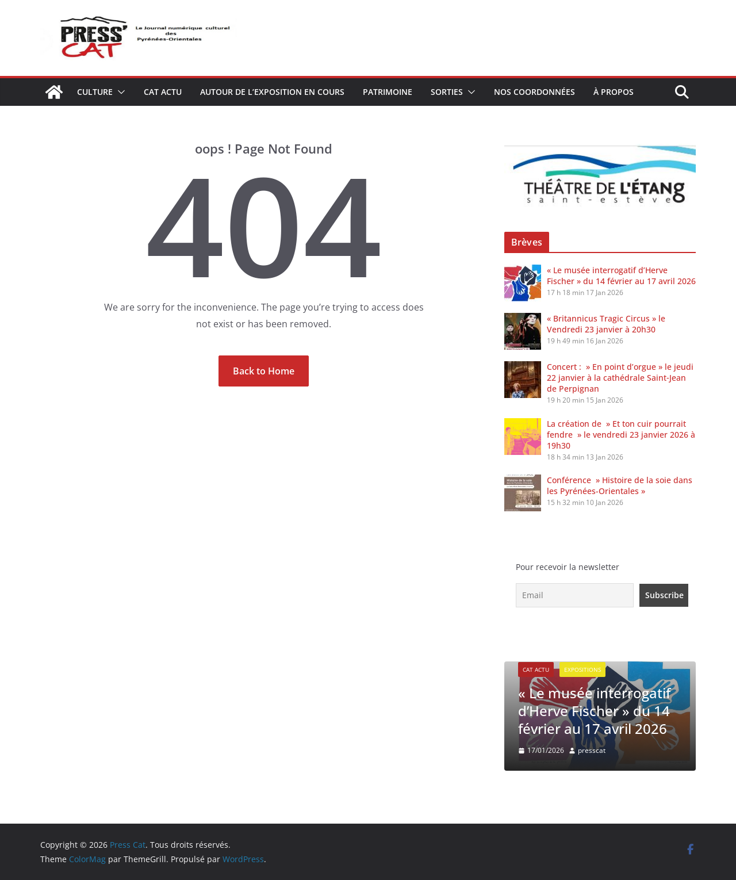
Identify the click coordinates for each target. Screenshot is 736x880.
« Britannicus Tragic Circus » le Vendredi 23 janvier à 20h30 (606, 324)
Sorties (447, 91)
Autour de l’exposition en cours (272, 91)
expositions (582, 669)
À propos (613, 91)
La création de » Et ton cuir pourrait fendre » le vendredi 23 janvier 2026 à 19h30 (621, 434)
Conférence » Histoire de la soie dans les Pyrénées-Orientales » (619, 485)
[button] (119, 92)
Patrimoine (387, 91)
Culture (95, 91)
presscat (591, 750)
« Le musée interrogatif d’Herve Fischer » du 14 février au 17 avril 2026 (621, 275)
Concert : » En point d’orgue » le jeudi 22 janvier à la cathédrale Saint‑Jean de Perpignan (620, 377)
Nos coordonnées (534, 91)
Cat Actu (163, 91)
